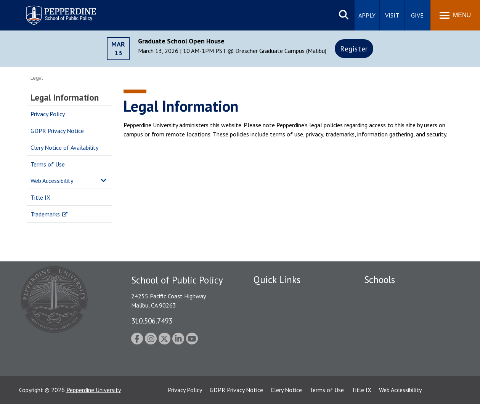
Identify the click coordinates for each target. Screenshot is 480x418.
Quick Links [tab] (277, 280)
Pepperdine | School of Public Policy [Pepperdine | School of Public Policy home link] (53, 10)
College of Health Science (397, 368)
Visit (392, 15)
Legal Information (65, 97)
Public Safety (270, 294)
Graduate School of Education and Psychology (408, 338)
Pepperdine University (93, 404)
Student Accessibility (280, 307)
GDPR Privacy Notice (57, 131)
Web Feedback (272, 373)
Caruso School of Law (392, 307)
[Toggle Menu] (455, 15)
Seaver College (383, 294)
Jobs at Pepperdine (277, 334)
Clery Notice (286, 404)
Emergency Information (284, 320)
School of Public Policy (393, 355)
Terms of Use (48, 164)
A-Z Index (266, 360)
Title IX (40, 197)
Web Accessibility (52, 180)
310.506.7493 (151, 320)
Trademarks (45, 214)
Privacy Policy (48, 114)
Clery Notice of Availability (64, 147)
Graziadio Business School (397, 320)
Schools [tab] (379, 280)
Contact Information (280, 347)
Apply (367, 15)
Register (354, 48)
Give (417, 15)
